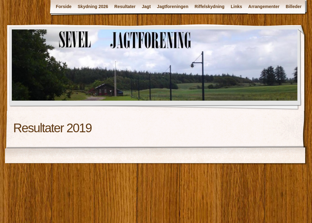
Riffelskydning (209, 6)
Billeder (293, 6)
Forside (64, 6)
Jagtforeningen (172, 6)
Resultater (124, 6)
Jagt (146, 6)
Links (236, 6)
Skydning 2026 (93, 6)
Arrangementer (263, 6)
